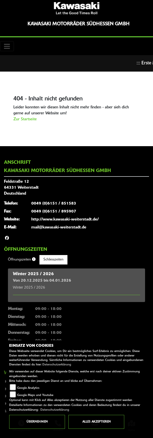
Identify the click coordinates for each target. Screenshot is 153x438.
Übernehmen (37, 421)
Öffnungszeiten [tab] (21, 260)
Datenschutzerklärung (56, 364)
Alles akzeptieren (96, 421)
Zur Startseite (25, 119)
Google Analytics (28, 388)
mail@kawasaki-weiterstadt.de (58, 227)
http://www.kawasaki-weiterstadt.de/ (65, 219)
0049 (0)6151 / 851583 (53, 204)
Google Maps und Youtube (35, 395)
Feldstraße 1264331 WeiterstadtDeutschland (21, 188)
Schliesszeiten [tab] (53, 260)
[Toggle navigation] (7, 46)
